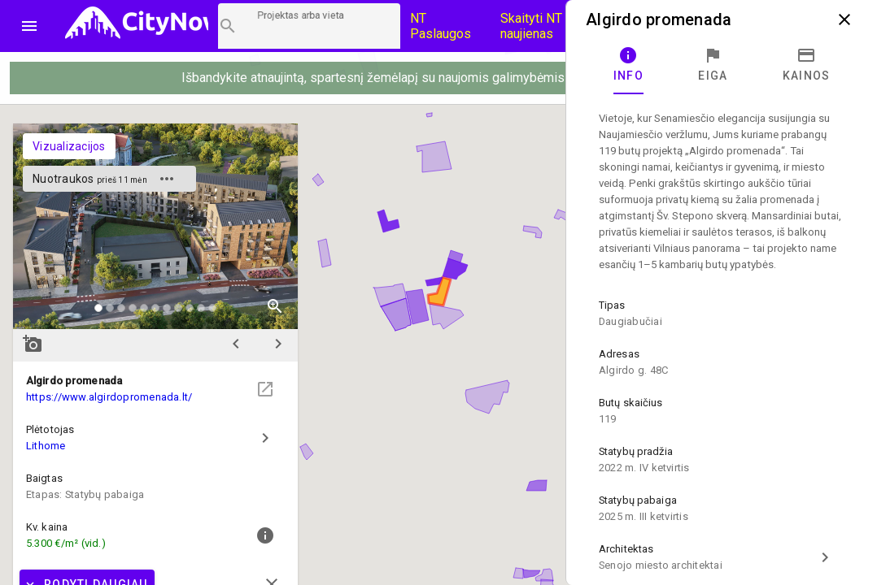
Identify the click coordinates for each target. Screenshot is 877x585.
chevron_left (236, 343)
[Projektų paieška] (309, 26)
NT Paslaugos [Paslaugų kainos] (440, 26)
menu (29, 26)
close (844, 19)
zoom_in (275, 306)
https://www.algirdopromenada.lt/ (109, 397)
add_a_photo (32, 343)
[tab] (628, 65)
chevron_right (278, 343)
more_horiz (167, 178)
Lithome (46, 446)
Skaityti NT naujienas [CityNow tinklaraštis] (531, 26)
